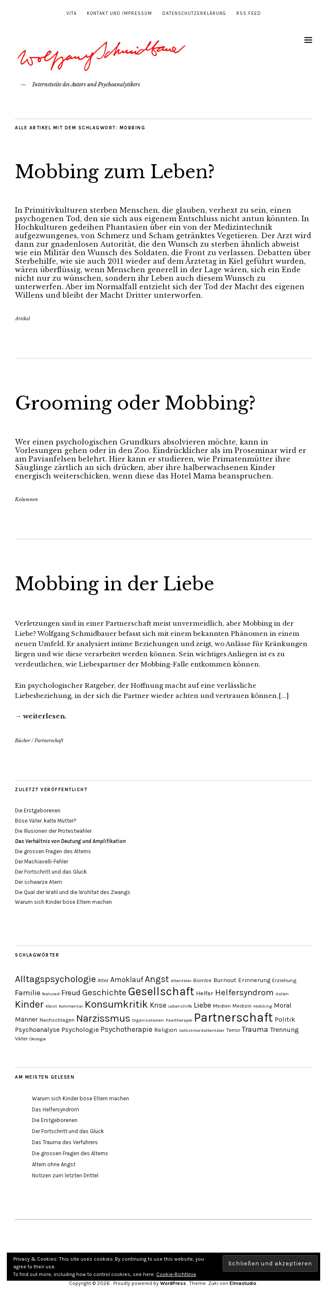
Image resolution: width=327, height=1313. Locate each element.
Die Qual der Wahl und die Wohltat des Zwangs (72, 892)
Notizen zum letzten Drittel (65, 1175)
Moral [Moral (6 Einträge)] (283, 1005)
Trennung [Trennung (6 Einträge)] (284, 1029)
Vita (71, 13)
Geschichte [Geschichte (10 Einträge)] (104, 992)
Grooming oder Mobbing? (135, 403)
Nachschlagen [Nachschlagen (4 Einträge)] (57, 1020)
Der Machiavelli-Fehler (41, 861)
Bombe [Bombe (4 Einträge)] (202, 980)
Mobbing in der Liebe (114, 584)
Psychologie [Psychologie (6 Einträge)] (80, 1029)
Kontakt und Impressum (119, 13)
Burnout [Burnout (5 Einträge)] (224, 980)
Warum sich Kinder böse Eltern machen (63, 902)
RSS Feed (248, 13)
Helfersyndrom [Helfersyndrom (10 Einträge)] (244, 992)
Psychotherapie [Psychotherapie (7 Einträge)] (126, 1029)
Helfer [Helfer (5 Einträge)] (204, 993)
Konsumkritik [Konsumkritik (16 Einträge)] (116, 1004)
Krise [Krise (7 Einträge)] (158, 1005)
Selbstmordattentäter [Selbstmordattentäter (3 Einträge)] (201, 1030)
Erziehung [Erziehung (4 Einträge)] (284, 980)
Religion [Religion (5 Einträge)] (165, 1030)
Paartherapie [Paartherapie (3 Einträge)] (179, 1020)
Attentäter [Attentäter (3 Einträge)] (181, 980)
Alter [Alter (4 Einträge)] (103, 980)
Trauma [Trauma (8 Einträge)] (255, 1029)
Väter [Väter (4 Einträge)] (21, 1038)
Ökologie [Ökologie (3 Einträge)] (37, 1039)
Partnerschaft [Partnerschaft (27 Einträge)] (233, 1017)
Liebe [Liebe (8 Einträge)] (202, 1005)
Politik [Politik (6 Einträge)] (285, 1019)
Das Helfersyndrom (55, 1109)
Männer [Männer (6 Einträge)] (26, 1019)
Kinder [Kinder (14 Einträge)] (29, 1004)
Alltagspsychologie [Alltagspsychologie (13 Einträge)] (55, 979)
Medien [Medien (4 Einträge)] (222, 1006)
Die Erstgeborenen (37, 810)
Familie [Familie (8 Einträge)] (27, 992)
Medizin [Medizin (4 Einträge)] (242, 1006)
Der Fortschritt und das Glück (51, 872)
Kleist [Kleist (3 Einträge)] (51, 1006)
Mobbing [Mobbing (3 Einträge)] (262, 1006)
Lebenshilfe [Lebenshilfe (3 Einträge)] (180, 1006)
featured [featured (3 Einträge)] (51, 994)
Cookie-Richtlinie (176, 1274)
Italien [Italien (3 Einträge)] (282, 994)
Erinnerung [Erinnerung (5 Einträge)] (254, 980)
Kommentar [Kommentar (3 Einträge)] (71, 1006)
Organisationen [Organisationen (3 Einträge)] (148, 1020)
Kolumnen (26, 499)
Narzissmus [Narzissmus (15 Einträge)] (103, 1018)
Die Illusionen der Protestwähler (53, 831)
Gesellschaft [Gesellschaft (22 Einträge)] (161, 991)
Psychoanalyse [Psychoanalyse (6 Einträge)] (37, 1029)
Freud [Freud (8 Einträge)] (70, 992)
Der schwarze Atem (38, 882)
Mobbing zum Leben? (115, 172)
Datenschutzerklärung (194, 13)
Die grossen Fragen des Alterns (53, 851)
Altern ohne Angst (53, 1164)
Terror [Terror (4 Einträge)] (233, 1030)
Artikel (22, 319)
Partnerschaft (48, 740)
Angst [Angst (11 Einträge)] (157, 979)
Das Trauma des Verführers (65, 1142)
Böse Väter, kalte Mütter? (46, 820)
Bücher (22, 740)
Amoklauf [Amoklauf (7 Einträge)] (126, 979)
